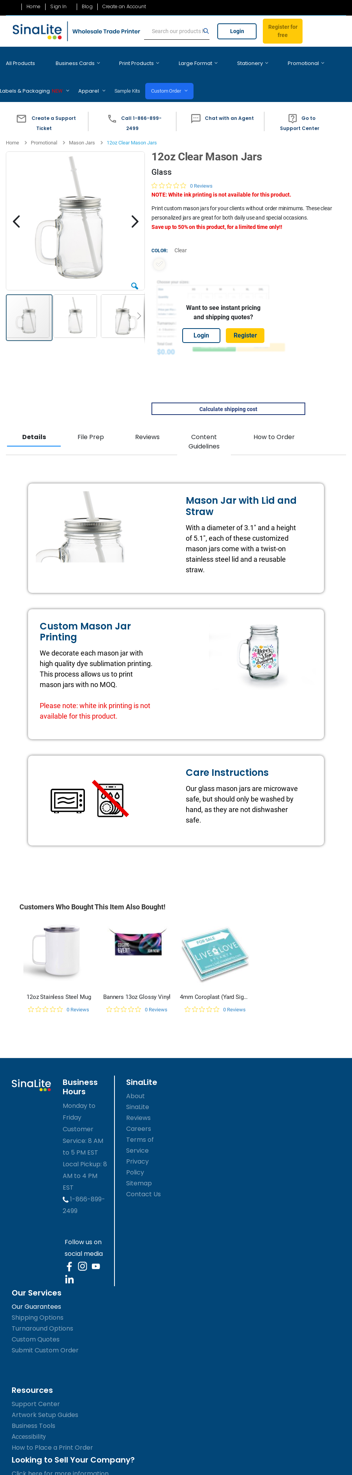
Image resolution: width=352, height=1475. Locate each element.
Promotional (44, 131)
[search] (176, 31)
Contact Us (143, 1182)
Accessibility (29, 1425)
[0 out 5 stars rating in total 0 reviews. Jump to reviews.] (182, 173)
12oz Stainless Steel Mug (58, 985)
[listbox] (223, 252)
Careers (138, 1117)
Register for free (282, 31)
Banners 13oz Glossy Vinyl (137, 985)
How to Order (274, 425)
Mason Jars (82, 131)
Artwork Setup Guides (45, 1403)
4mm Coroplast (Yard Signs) (215, 985)
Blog (87, 7)
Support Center (36, 1392)
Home (33, 7)
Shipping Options (37, 1305)
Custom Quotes (36, 1327)
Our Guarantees (36, 1294)
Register (245, 323)
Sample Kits (49, 79)
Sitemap (139, 1171)
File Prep (90, 425)
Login (237, 31)
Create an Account (124, 7)
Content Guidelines (204, 430)
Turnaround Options (42, 1316)
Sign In (58, 7)
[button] (44, 110)
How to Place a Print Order (52, 1435)
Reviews (147, 425)
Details (34, 425)
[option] (159, 252)
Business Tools (33, 1414)
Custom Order (92, 79)
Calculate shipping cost (228, 397)
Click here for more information (60, 1461)
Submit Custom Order (45, 1338)
